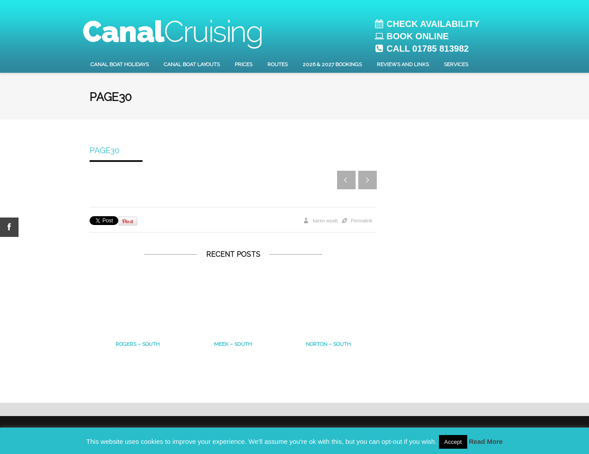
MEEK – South (233, 344)
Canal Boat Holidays (119, 64)
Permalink (361, 220)
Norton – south (328, 344)
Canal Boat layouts (192, 64)
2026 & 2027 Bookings (332, 64)
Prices (243, 64)
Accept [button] (453, 442)
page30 (105, 150)
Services (456, 64)
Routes (277, 64)
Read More (486, 441)
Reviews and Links (403, 64)
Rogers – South (138, 344)
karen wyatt (325, 220)
